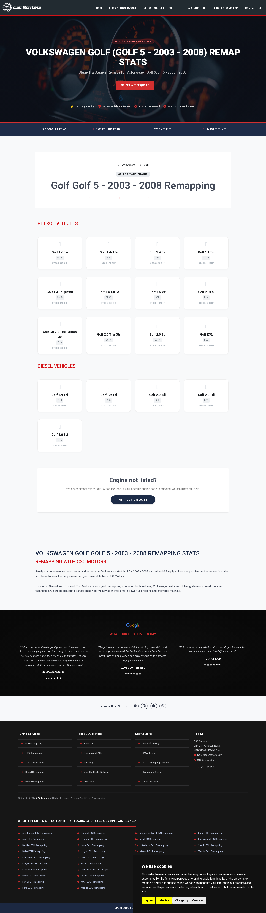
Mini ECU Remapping (148, 839)
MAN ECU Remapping (90, 882)
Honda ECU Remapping (91, 833)
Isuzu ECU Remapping (90, 845)
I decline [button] (164, 900)
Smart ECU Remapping (208, 833)
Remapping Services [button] (122, 8)
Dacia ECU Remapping (32, 876)
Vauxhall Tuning (148, 743)
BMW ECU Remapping (31, 851)
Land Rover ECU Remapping (93, 870)
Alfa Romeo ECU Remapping (35, 833)
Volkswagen (126, 164)
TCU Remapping (31, 753)
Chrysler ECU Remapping (33, 863)
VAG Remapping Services (153, 762)
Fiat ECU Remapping (31, 882)
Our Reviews (205, 766)
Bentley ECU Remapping (32, 845)
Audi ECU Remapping (31, 839)
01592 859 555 (205, 759)
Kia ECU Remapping (89, 863)
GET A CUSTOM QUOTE (133, 499)
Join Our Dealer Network (94, 772)
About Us (87, 743)
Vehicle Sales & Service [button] (159, 8)
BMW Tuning (147, 753)
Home (99, 8)
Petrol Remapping (32, 781)
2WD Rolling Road (32, 762)
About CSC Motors (226, 8)
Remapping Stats (149, 772)
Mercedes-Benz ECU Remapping (154, 833)
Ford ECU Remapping (31, 888)
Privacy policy (98, 798)
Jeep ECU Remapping (90, 857)
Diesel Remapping (32, 772)
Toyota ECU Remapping (208, 851)
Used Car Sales (148, 781)
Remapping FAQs (91, 753)
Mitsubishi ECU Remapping (151, 845)
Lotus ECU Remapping (90, 876)
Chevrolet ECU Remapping (34, 857)
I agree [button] (148, 900)
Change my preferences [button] (189, 900)
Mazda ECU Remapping (91, 888)
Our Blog (86, 762)
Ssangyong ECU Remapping (210, 839)
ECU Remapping (31, 743)
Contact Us (253, 8)
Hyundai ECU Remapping (92, 839)
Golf (144, 164)
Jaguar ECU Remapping (91, 851)
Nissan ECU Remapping (149, 851)
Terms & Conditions (81, 798)
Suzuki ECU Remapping (208, 845)
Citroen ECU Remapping (32, 870)
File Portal (87, 781)
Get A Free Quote (135, 85)
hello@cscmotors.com (209, 754)
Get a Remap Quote (195, 8)
